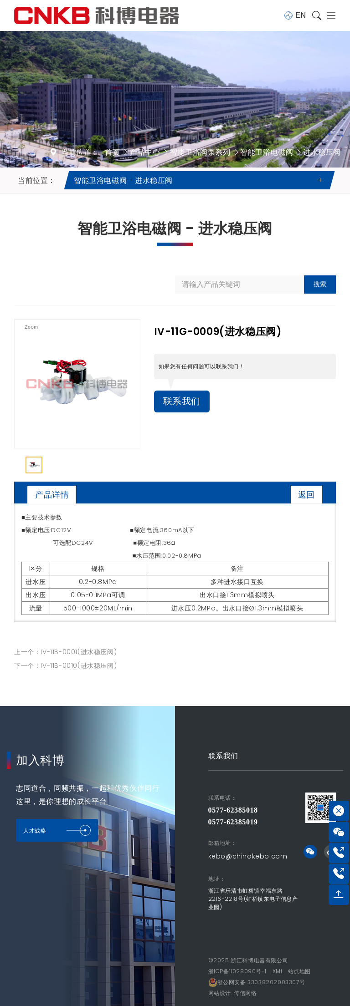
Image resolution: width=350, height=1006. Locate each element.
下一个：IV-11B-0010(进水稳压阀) (65, 665)
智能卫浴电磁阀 (266, 152)
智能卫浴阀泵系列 (200, 152)
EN (295, 15)
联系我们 (182, 401)
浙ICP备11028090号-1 (237, 971)
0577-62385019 (233, 822)
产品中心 (145, 152)
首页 (112, 152)
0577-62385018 (233, 810)
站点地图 (299, 971)
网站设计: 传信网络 (232, 993)
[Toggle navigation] (328, 15)
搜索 (320, 284)
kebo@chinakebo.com (248, 856)
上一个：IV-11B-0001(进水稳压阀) (65, 651)
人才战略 (57, 830)
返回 (306, 494)
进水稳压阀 (322, 152)
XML (278, 971)
